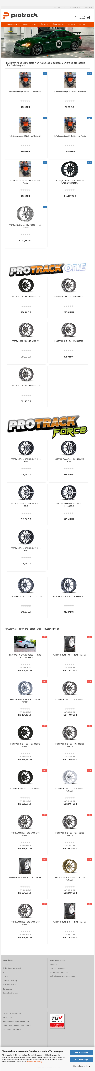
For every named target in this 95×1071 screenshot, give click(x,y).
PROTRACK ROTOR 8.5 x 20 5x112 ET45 (68, 596)
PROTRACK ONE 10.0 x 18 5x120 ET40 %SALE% (70, 878)
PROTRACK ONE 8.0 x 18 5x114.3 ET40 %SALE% (25, 700)
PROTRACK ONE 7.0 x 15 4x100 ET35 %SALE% (69, 745)
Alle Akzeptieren (81, 1052)
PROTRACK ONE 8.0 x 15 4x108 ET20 (68, 297)
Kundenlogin (75, 7)
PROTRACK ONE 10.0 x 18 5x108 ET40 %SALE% (25, 745)
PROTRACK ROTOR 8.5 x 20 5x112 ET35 (26, 596)
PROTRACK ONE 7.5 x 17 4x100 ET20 (26, 386)
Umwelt (5, 976)
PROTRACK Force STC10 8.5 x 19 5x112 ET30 (68, 460)
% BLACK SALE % (13, 24)
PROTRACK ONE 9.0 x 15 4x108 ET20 (68, 341)
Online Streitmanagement (12, 968)
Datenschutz (7, 989)
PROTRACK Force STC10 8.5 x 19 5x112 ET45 (26, 505)
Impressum (7, 964)
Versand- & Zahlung (10, 981)
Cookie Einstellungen (10, 993)
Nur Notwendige (81, 1060)
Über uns (44, 24)
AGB (4, 972)
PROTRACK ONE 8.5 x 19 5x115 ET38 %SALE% (69, 834)
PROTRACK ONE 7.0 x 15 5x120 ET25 (69, 699)
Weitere (82, 24)
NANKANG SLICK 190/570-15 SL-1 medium (69, 655)
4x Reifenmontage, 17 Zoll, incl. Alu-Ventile (25, 91)
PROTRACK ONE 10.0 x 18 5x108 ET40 (25, 788)
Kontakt (71, 24)
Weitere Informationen (81, 1066)
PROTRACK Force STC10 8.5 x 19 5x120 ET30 (26, 549)
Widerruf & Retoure (9, 985)
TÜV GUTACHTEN (58, 24)
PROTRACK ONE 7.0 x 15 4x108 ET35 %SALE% (25, 834)
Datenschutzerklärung (34, 1062)
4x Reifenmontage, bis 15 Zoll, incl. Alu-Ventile (25, 181)
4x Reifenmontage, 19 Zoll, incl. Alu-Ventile (25, 136)
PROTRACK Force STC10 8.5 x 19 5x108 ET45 (26, 460)
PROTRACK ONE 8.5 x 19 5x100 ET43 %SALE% (25, 923)
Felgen (25, 24)
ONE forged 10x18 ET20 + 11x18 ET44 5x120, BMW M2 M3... (69, 181)
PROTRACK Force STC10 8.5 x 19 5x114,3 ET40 (69, 505)
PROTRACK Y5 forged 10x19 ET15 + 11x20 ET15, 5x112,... (25, 226)
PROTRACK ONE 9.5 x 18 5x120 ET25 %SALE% (69, 789)
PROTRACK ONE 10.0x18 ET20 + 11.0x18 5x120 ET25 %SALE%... (25, 656)
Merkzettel (88, 7)
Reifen (34, 24)
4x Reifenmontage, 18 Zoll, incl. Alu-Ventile (70, 91)
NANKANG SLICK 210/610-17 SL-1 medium (69, 922)
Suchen (57, 7)
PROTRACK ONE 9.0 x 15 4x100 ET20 (26, 341)
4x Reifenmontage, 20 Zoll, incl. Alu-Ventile (70, 136)
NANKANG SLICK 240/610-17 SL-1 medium (25, 877)
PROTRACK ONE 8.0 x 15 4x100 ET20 (26, 297)
